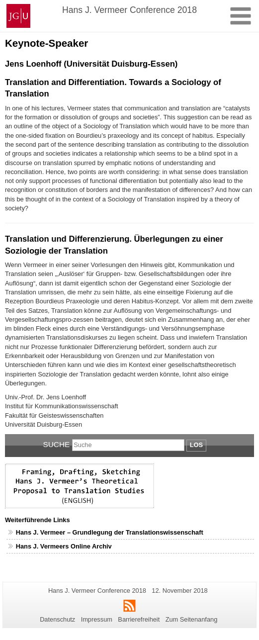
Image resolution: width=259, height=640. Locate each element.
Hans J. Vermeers (43, 546)
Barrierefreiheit (139, 619)
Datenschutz (57, 619)
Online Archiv (91, 546)
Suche (56, 444)
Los (196, 445)
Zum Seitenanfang (192, 619)
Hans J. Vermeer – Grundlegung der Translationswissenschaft (109, 532)
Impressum (96, 619)
